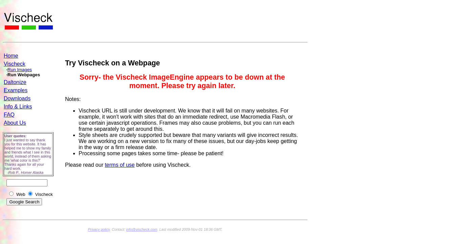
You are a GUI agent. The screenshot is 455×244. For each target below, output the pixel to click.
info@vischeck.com (141, 229)
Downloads (17, 98)
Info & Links (18, 106)
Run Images (19, 69)
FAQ (9, 115)
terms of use (120, 165)
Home (11, 56)
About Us (15, 123)
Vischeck (14, 64)
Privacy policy (98, 229)
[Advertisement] (183, 24)
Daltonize (15, 82)
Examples (15, 90)
